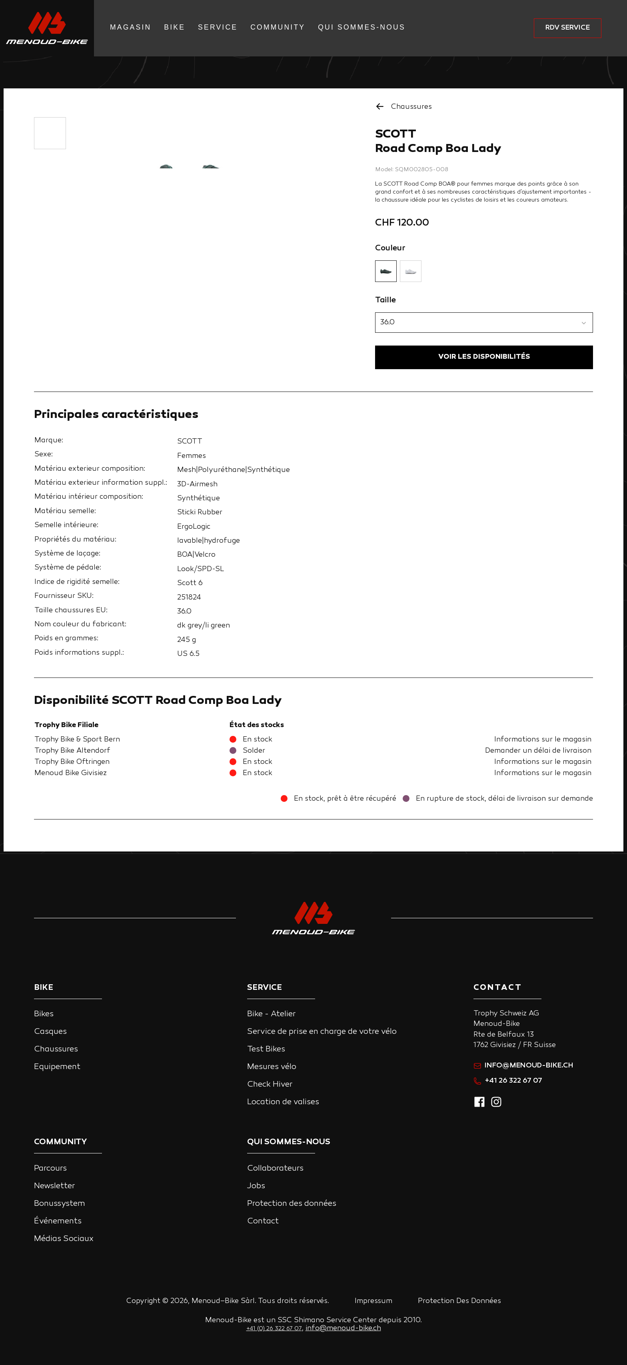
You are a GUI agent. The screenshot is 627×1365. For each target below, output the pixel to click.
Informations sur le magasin (542, 741)
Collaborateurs (275, 1168)
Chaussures (56, 1049)
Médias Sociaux (64, 1239)
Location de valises (283, 1102)
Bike (174, 27)
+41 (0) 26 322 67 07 (274, 1328)
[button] (484, 322)
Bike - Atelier (271, 1014)
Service (218, 27)
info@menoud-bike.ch (523, 1065)
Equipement (57, 1067)
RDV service (567, 28)
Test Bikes (266, 1049)
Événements (58, 1221)
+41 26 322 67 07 (507, 1081)
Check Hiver (270, 1084)
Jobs (256, 1186)
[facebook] (479, 1106)
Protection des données (291, 1204)
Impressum (373, 1301)
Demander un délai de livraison (538, 753)
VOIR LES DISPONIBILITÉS (484, 358)
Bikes (44, 1014)
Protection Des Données (459, 1301)
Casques (50, 1032)
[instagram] (496, 1106)
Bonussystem (59, 1204)
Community (277, 27)
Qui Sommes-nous (361, 27)
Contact (263, 1221)
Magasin (130, 27)
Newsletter (54, 1186)
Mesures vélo (271, 1067)
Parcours (50, 1168)
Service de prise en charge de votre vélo (322, 1032)
